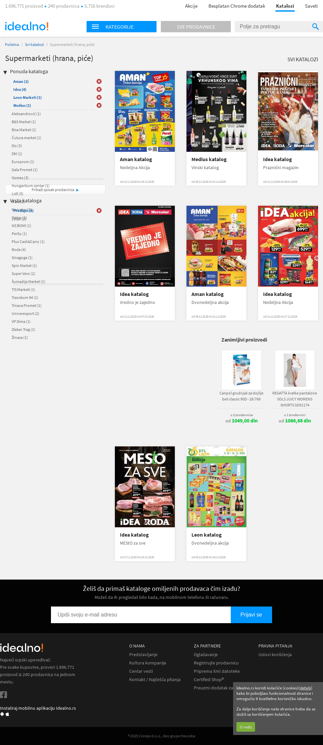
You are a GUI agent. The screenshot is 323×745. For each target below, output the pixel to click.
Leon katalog (206, 535)
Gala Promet (25, 169)
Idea (19, 89)
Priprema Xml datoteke (217, 671)
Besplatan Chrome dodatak (236, 6)
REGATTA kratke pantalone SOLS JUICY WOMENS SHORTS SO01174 (294, 398)
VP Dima (21, 321)
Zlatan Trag (23, 329)
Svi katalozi (34, 44)
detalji (305, 688)
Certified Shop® (209, 679)
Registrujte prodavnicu (216, 663)
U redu (246, 727)
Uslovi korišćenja (275, 654)
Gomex (20, 177)
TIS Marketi (23, 289)
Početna (12, 44)
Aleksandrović (26, 113)
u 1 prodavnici (295, 414)
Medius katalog (209, 159)
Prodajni (23, 210)
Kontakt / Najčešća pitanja (154, 679)
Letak (19, 218)
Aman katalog (136, 159)
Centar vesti (141, 671)
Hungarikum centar (31, 185)
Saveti (311, 6)
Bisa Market (24, 129)
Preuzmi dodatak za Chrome (222, 688)
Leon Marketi (27, 97)
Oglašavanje (206, 654)
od (241, 421)
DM (17, 153)
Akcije (191, 6)
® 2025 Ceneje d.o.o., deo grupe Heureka (161, 735)
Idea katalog (277, 159)
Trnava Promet (27, 305)
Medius (22, 105)
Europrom (23, 161)
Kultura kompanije (147, 663)
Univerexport (25, 313)
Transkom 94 (25, 297)
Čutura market (26, 137)
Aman (21, 81)
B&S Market (24, 121)
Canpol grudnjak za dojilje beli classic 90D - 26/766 (241, 395)
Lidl (17, 193)
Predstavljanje (143, 654)
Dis (17, 145)
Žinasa (20, 337)
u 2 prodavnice (241, 414)
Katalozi (285, 6)
